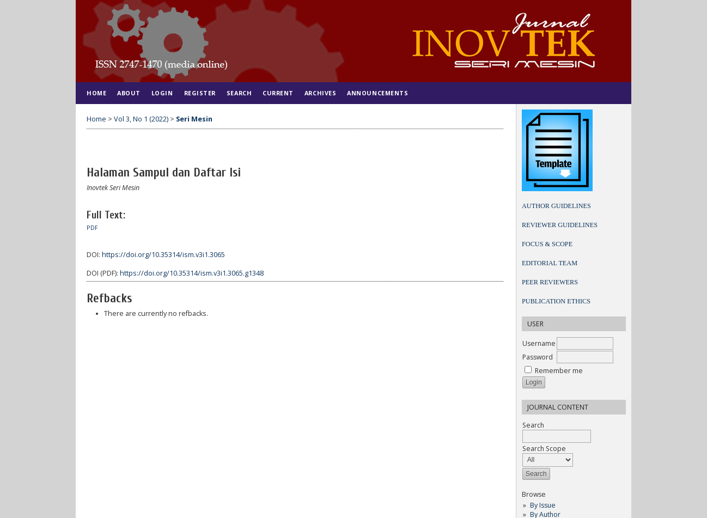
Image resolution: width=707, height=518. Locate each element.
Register (200, 93)
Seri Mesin (194, 119)
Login (162, 93)
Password (537, 357)
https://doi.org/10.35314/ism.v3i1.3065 (163, 254)
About (129, 93)
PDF (92, 227)
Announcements (377, 93)
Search (239, 93)
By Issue (543, 505)
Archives (320, 93)
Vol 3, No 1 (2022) (141, 119)
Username (539, 343)
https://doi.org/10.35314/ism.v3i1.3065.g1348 (192, 273)
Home (96, 93)
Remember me (559, 370)
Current (278, 93)
